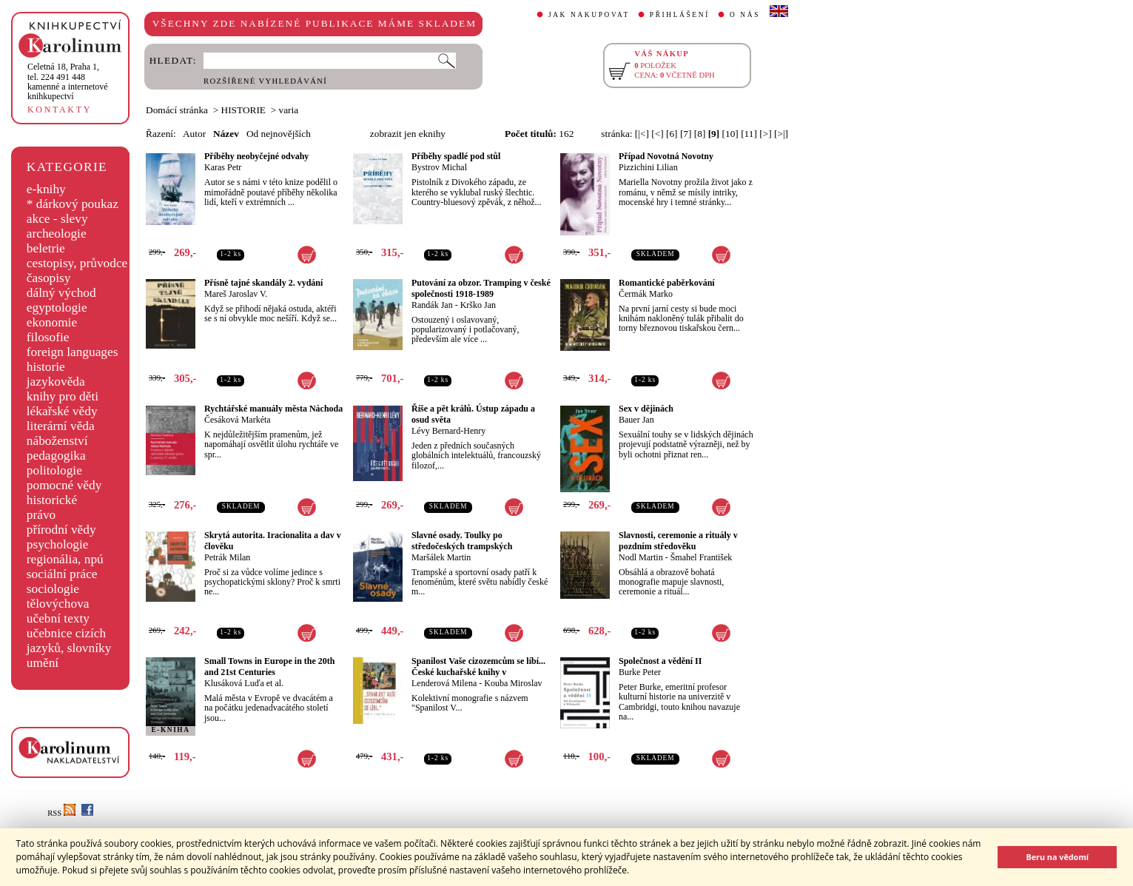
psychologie (58, 544)
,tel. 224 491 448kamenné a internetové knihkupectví (67, 81)
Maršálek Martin (441, 557)
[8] (700, 133)
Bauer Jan (636, 420)
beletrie (46, 248)
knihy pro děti (62, 396)
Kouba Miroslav (513, 683)
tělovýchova (58, 604)
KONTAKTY (59, 109)
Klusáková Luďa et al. (243, 683)
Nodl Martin (641, 557)
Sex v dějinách (646, 408)
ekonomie (52, 322)
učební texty (58, 618)
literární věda (61, 426)
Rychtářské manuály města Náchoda (273, 408)
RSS (61, 813)
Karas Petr (222, 167)
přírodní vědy (61, 530)
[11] (749, 133)
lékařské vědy (62, 411)
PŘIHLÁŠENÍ (680, 15)
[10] (730, 133)
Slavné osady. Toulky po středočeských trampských (461, 540)
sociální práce (62, 574)
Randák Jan (432, 305)
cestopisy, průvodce (77, 263)
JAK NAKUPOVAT (589, 15)
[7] (686, 133)
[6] (672, 133)
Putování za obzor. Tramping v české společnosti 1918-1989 (481, 288)
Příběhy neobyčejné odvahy (256, 156)
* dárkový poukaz (72, 204)
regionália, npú (65, 559)
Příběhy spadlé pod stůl (455, 156)
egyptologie (57, 308)
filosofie (48, 337)
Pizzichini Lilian (648, 167)
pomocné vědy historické (64, 492)
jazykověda (56, 382)
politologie (54, 470)
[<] (657, 133)
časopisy (49, 278)
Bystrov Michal (439, 167)
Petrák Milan (227, 557)
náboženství (57, 441)
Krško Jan (478, 305)
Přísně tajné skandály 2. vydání (263, 283)
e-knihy (46, 189)
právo (41, 515)
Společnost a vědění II (660, 661)
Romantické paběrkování (667, 283)
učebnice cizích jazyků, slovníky (69, 640)
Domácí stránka (177, 109)
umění (42, 663)
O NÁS (745, 15)
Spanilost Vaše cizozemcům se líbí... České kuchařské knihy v (478, 666)
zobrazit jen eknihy (408, 133)
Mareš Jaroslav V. (235, 294)
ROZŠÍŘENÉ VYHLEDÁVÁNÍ (265, 81)
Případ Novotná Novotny (666, 156)
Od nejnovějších (278, 133)
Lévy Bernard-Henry (448, 431)
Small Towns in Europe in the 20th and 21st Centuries (269, 666)
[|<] (642, 133)
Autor (194, 133)
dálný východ (61, 293)
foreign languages (72, 352)
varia (289, 109)
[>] (765, 133)
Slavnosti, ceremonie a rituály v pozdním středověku (678, 540)
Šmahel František (701, 557)
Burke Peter (640, 672)
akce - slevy (57, 219)
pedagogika (56, 456)
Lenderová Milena (444, 683)
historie (46, 367)
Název (226, 133)
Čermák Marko (646, 294)
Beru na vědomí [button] (1057, 856)
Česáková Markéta (237, 420)
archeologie (57, 233)
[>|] (781, 133)
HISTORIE (243, 109)
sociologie (53, 589)
